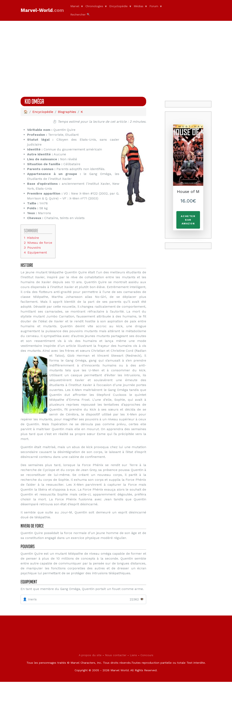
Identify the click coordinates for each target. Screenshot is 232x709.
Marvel (74, 6)
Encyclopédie (118, 6)
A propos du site (90, 682)
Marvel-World (42, 10)
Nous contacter (115, 682)
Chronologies (94, 6)
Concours (146, 682)
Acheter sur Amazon (188, 220)
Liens (133, 682)
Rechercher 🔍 (80, 14)
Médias (138, 6)
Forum (153, 6)
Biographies (67, 112)
